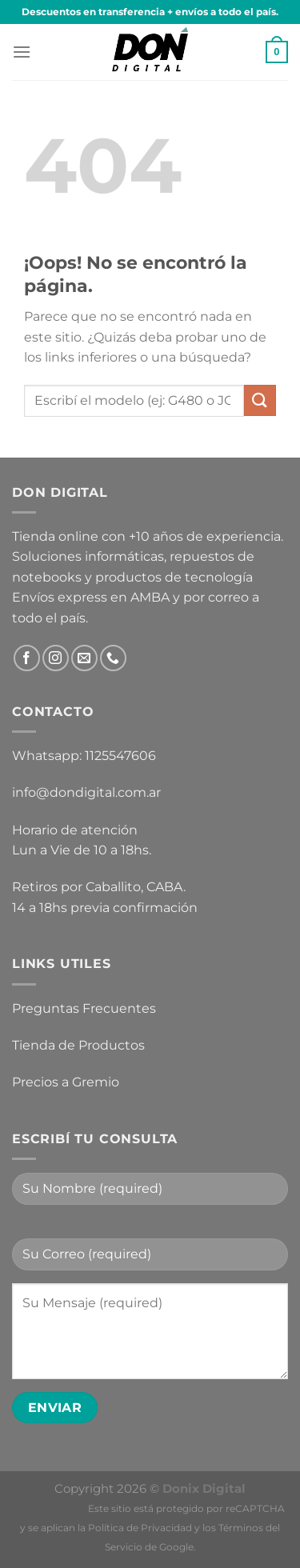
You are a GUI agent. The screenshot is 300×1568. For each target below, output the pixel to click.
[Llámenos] (113, 658)
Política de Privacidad (140, 1528)
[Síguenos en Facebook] (27, 658)
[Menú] (21, 51)
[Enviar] (260, 400)
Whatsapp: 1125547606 (84, 755)
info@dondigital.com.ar (86, 792)
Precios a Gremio (65, 1082)
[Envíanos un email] (84, 658)
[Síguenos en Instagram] (55, 658)
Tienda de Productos (78, 1045)
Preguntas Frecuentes (84, 1008)
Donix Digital (204, 1488)
